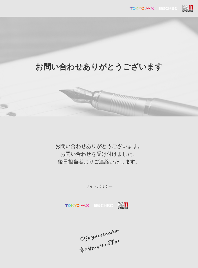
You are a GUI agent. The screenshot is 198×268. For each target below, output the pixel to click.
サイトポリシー (99, 186)
